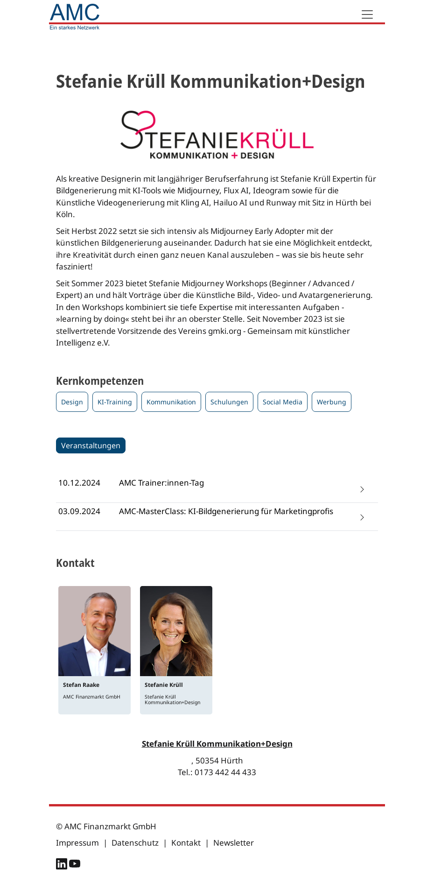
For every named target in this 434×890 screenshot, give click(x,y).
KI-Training (115, 401)
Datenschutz (135, 842)
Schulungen (229, 401)
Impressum (77, 842)
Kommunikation (171, 401)
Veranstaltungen (90, 445)
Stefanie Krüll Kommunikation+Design (217, 743)
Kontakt (186, 842)
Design (72, 401)
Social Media (282, 401)
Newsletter (233, 842)
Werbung (331, 401)
